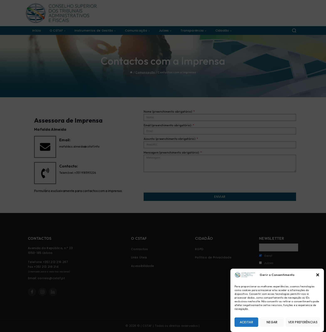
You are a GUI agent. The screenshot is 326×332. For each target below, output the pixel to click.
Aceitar (246, 322)
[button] (318, 275)
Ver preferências (302, 322)
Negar (272, 322)
